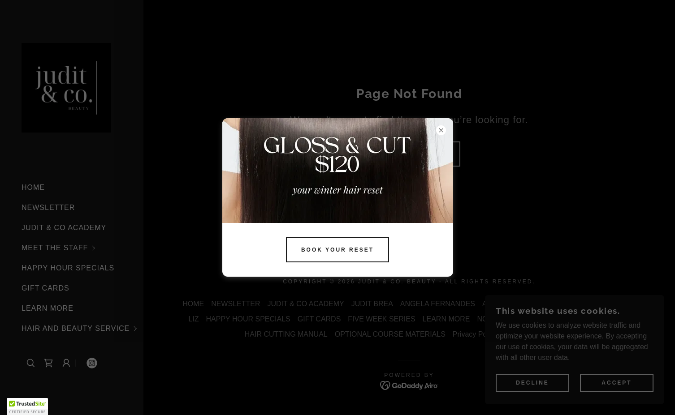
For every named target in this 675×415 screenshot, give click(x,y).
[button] (27, 406)
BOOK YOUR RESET (337, 250)
